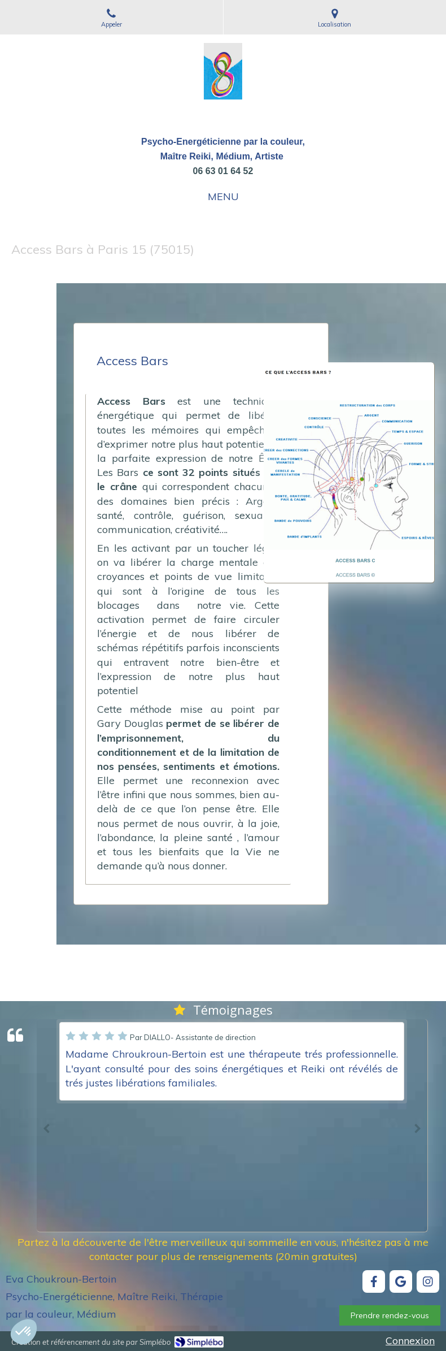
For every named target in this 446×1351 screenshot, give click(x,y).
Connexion (410, 1340)
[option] (232, 1061)
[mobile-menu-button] (223, 196)
